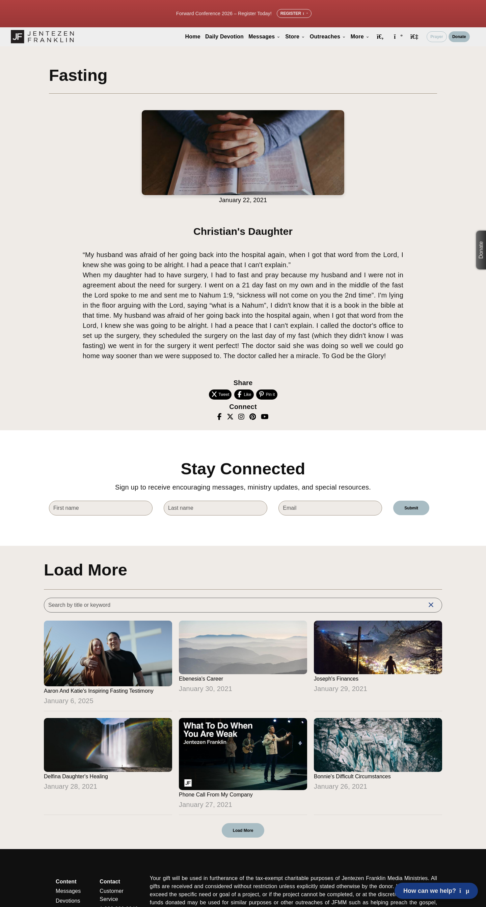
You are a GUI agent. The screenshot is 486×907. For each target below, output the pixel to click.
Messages (264, 36)
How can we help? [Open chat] (436, 890)
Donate (459, 36)
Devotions (68, 901)
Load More (243, 830)
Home (192, 36)
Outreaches (328, 36)
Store (295, 36)
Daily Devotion (224, 36)
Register (294, 13)
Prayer (436, 36)
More (360, 36)
